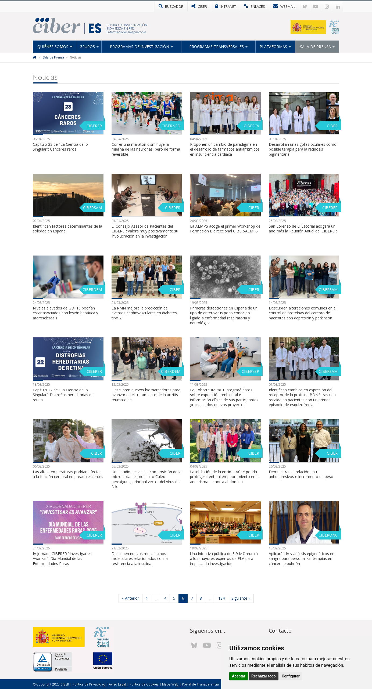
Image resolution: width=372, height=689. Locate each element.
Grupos (89, 46)
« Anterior (130, 597)
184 (221, 597)
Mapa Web (170, 684)
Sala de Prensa (317, 46)
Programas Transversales (218, 46)
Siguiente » (240, 597)
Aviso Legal (117, 684)
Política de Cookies (144, 684)
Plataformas (275, 46)
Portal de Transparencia (200, 684)
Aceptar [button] (238, 676)
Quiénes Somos (54, 46)
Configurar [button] (291, 676)
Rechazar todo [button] (263, 676)
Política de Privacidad (89, 684)
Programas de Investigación (141, 46)
